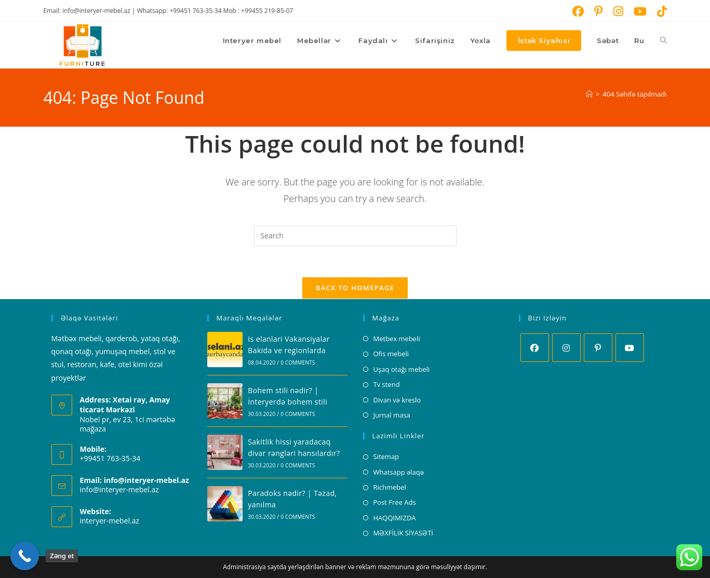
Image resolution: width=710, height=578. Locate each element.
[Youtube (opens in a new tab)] (640, 11)
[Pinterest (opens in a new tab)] (598, 11)
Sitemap (386, 457)
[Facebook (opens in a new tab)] (578, 11)
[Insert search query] (355, 235)
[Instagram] (566, 348)
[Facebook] (534, 348)
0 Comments (297, 363)
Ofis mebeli (391, 354)
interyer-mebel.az (110, 521)
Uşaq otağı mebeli (401, 369)
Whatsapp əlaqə (398, 472)
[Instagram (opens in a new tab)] (618, 11)
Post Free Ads (394, 502)
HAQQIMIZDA (394, 517)
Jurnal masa (391, 415)
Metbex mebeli (396, 339)
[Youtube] (629, 348)
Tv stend (386, 384)
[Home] (589, 94)
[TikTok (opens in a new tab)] (659, 11)
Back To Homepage (355, 288)
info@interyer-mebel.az (119, 490)
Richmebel (389, 487)
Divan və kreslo (397, 400)
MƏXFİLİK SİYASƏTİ (403, 533)
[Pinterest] (598, 348)
